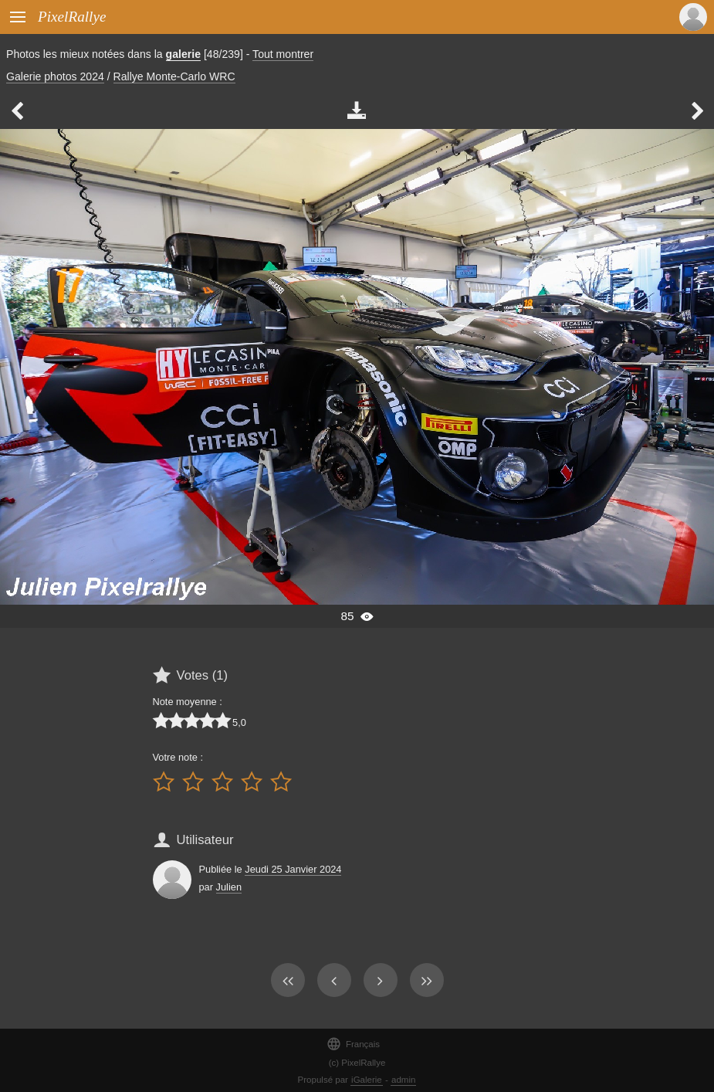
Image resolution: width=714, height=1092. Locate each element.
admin (403, 1079)
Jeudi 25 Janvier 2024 (293, 869)
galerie (183, 54)
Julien (229, 887)
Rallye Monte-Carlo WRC (174, 76)
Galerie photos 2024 (55, 76)
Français (353, 1043)
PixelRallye (72, 16)
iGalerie (366, 1079)
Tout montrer (282, 54)
